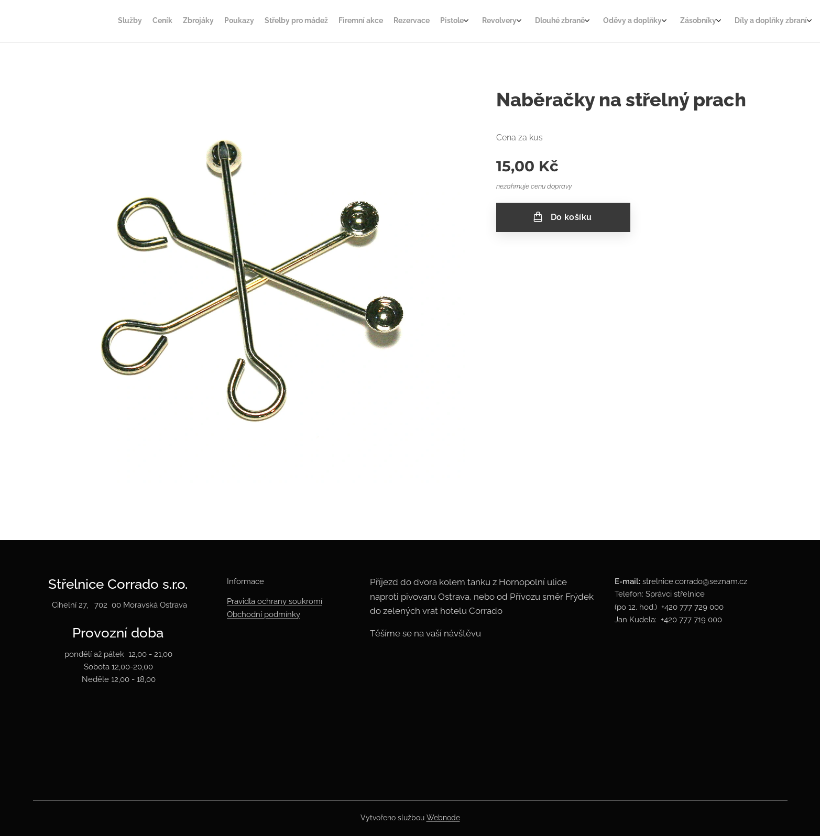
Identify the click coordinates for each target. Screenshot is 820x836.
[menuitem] (387, 21)
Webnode (443, 817)
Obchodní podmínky (263, 614)
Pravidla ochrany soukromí (274, 602)
